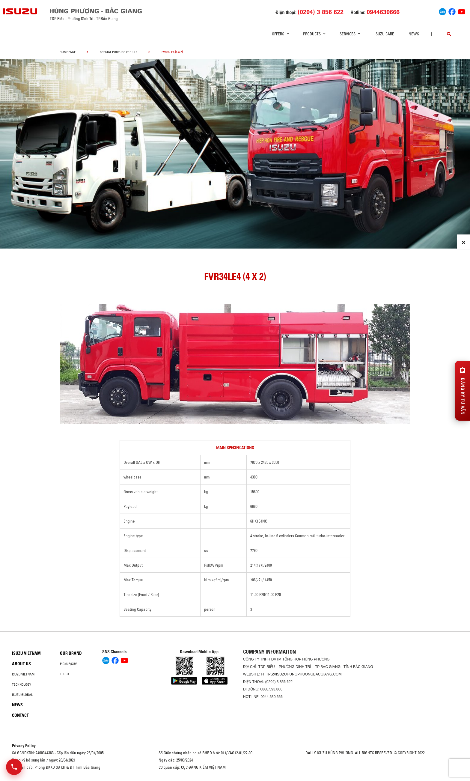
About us (21, 663)
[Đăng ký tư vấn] (462, 391)
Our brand (71, 653)
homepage (68, 52)
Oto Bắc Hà (235, 779)
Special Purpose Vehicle (119, 52)
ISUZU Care (384, 33)
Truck (64, 674)
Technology (21, 684)
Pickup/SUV (68, 664)
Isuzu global (22, 695)
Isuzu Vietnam (26, 653)
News (414, 33)
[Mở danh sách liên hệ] (14, 767)
